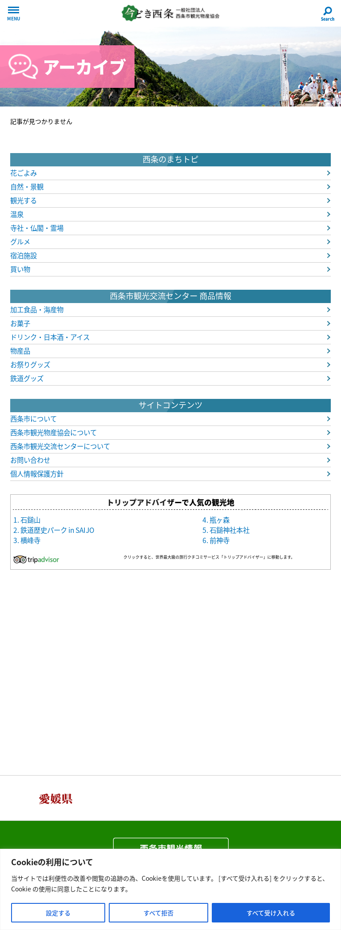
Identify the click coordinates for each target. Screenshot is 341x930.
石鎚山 (30, 520)
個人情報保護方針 (36, 474)
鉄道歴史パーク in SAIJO (57, 530)
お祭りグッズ (30, 364)
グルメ (20, 241)
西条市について (33, 419)
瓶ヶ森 (220, 520)
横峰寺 (30, 540)
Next (318, 798)
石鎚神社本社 (230, 530)
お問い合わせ (30, 460)
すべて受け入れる (270, 912)
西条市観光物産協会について (53, 432)
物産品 (20, 351)
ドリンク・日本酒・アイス (50, 337)
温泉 (17, 214)
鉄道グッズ (27, 378)
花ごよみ (23, 173)
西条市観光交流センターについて (60, 446)
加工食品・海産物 (36, 309)
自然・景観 (27, 186)
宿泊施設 (23, 255)
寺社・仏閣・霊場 (36, 228)
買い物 (20, 269)
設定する (58, 912)
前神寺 (220, 540)
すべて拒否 (158, 912)
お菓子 (20, 323)
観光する (23, 200)
